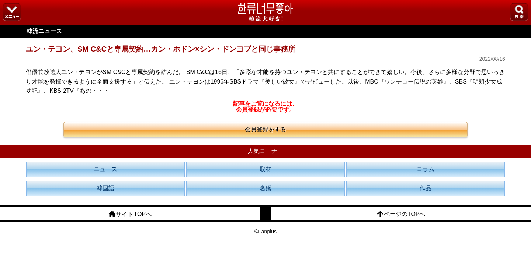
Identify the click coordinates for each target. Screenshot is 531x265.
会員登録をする (265, 129)
